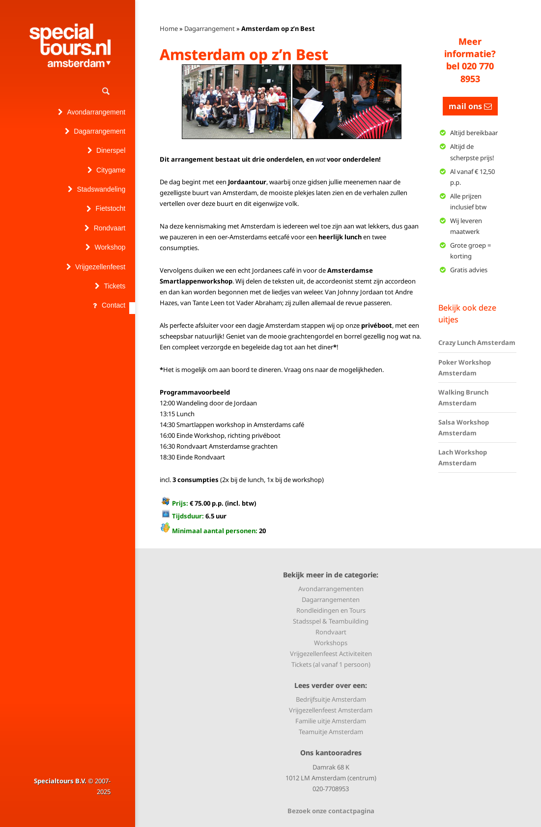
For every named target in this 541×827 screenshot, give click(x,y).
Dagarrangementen (331, 599)
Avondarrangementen (331, 588)
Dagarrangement (209, 28)
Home (169, 28)
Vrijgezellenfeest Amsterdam (330, 710)
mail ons (470, 106)
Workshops (330, 642)
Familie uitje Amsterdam (330, 720)
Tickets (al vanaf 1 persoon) (330, 664)
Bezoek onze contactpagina (330, 810)
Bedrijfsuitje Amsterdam (331, 699)
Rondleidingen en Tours (331, 610)
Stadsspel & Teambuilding (331, 621)
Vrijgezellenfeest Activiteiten (331, 653)
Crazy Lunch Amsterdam (476, 342)
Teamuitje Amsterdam (331, 731)
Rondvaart (330, 631)
